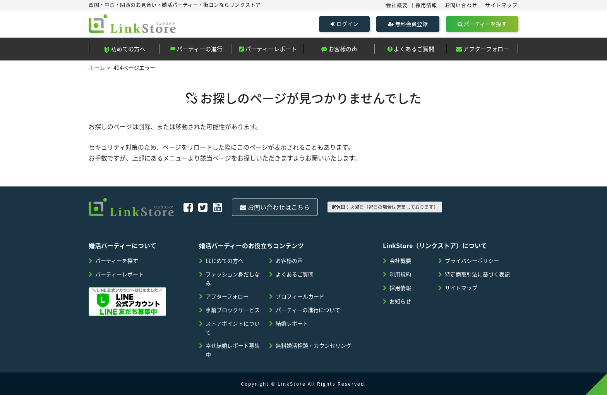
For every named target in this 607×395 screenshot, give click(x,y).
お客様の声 (339, 49)
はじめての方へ (224, 260)
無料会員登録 (408, 24)
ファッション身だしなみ (233, 278)
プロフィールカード (300, 296)
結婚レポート (292, 323)
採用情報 (426, 5)
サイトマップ (501, 5)
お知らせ (400, 301)
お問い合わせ (461, 5)
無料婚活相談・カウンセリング (314, 345)
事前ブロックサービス (233, 310)
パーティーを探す (482, 24)
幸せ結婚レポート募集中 (233, 350)
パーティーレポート (268, 49)
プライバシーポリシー (472, 260)
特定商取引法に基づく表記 (477, 274)
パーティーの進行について (308, 310)
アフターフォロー (482, 49)
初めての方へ (125, 49)
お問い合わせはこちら (275, 207)
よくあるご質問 (411, 49)
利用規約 (400, 274)
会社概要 (397, 5)
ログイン (344, 24)
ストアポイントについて (233, 327)
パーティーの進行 (196, 49)
